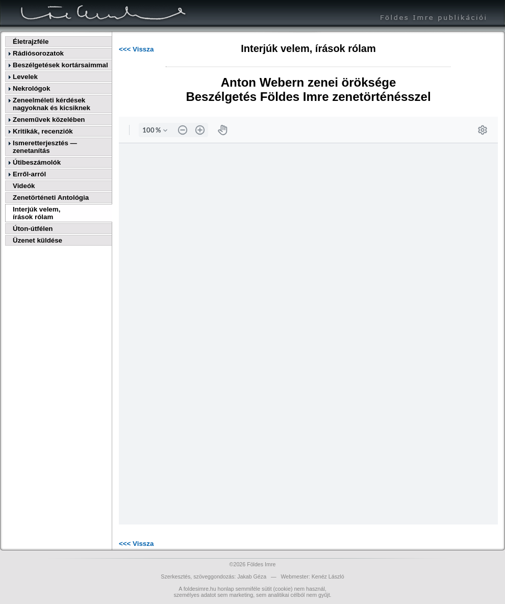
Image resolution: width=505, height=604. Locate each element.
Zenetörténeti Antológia (51, 197)
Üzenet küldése (37, 240)
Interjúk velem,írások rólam (36, 213)
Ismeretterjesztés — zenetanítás (45, 146)
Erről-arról (29, 174)
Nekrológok (31, 88)
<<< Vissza (136, 49)
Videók (24, 186)
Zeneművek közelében (49, 119)
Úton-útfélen (33, 228)
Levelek (25, 77)
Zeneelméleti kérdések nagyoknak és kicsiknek (51, 104)
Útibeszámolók (37, 162)
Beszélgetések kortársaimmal (60, 65)
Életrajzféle (30, 41)
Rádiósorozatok (38, 53)
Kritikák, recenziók (43, 131)
